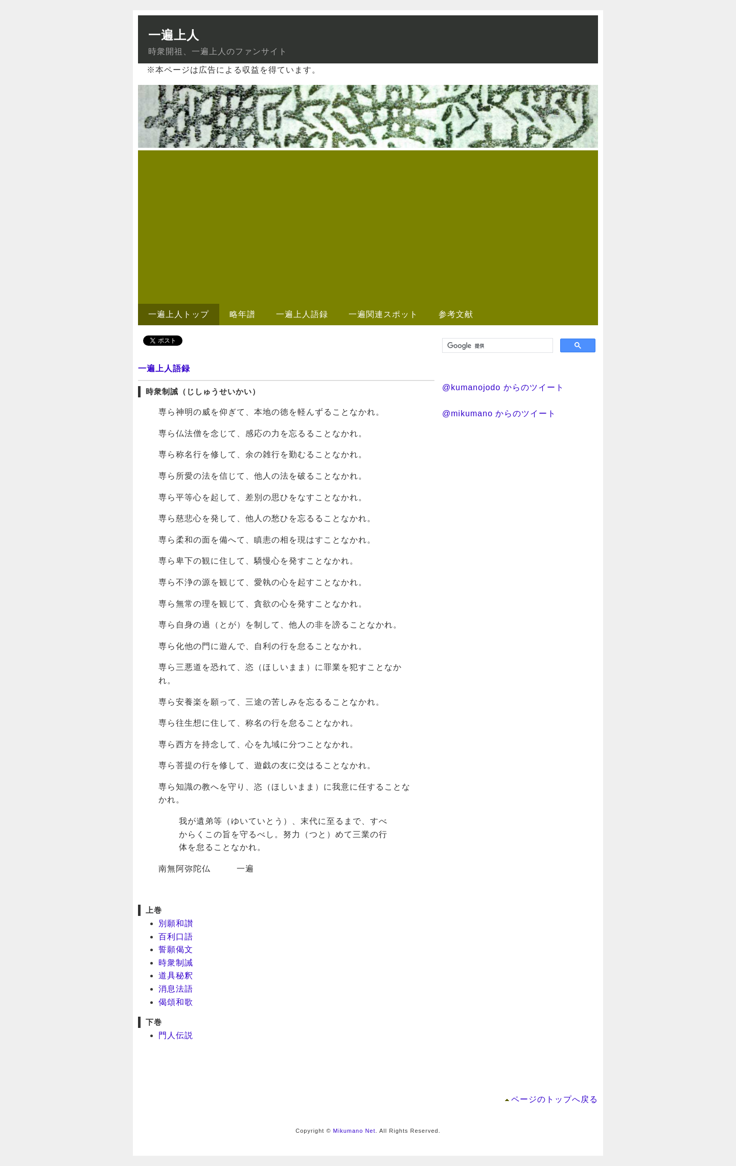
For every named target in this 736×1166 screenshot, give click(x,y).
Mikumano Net (354, 1131)
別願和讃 (175, 923)
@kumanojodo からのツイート (503, 387)
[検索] (496, 345)
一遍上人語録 (302, 314)
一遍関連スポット (383, 314)
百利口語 (175, 936)
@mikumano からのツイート (499, 413)
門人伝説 (175, 1035)
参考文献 (456, 314)
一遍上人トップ (178, 314)
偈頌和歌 (175, 1002)
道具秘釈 (175, 975)
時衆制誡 (175, 962)
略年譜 (242, 314)
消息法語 (175, 988)
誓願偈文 (175, 949)
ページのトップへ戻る (554, 1099)
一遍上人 (173, 35)
